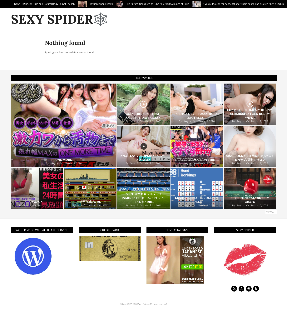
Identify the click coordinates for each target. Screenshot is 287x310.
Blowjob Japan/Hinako (127, 4)
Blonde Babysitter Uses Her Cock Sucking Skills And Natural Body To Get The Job (57, 4)
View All (271, 212)
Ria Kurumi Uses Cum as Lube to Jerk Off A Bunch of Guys (184, 4)
